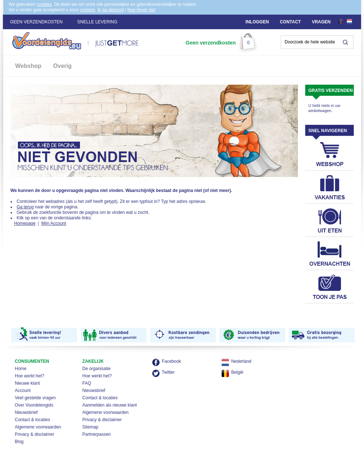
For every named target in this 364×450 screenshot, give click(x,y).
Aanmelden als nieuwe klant (110, 405)
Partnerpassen (97, 434)
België (237, 372)
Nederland (241, 361)
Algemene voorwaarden (38, 427)
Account (23, 390)
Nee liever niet (141, 9)
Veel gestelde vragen (35, 397)
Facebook (171, 361)
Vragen (321, 21)
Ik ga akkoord (110, 9)
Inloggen (257, 21)
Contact (290, 21)
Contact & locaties (32, 419)
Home (21, 368)
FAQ (87, 383)
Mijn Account (53, 223)
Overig (62, 66)
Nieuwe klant (27, 383)
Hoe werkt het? (30, 375)
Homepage (25, 223)
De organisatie (97, 368)
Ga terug (25, 206)
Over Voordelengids (34, 405)
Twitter (168, 372)
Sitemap (91, 427)
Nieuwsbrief (26, 412)
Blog (19, 441)
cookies (44, 4)
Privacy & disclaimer (34, 434)
